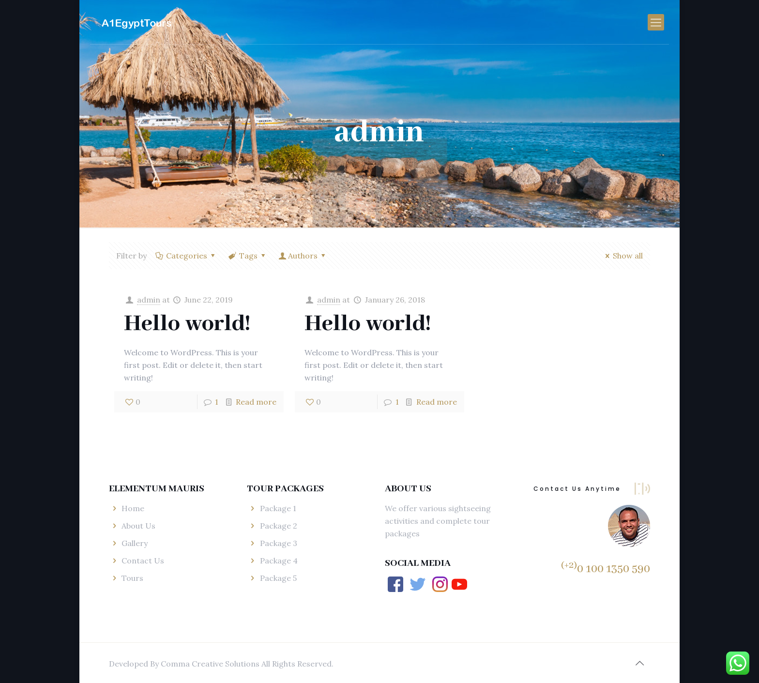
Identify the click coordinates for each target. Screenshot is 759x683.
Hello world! (187, 324)
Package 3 (278, 543)
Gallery (134, 543)
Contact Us (142, 560)
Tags (248, 255)
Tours (132, 578)
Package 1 (278, 508)
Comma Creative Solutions (211, 663)
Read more (256, 402)
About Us (138, 526)
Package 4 (279, 560)
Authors (303, 255)
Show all (622, 255)
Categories (186, 255)
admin (148, 299)
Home (132, 508)
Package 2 (278, 526)
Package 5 (278, 578)
